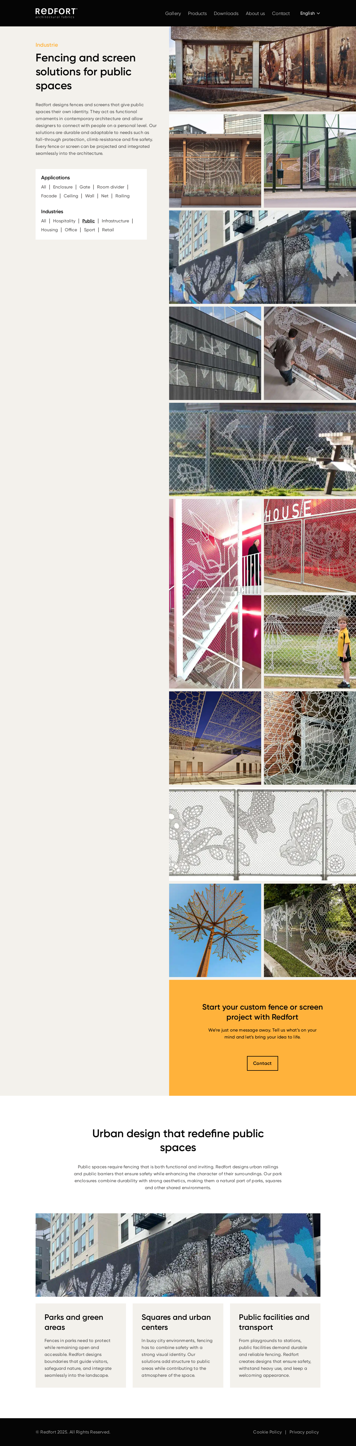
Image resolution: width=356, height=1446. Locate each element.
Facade (49, 195)
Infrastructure (115, 220)
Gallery (173, 13)
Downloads (226, 13)
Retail (108, 229)
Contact (281, 13)
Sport (89, 229)
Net (104, 195)
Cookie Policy (267, 1432)
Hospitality (64, 220)
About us (255, 13)
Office (71, 229)
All (43, 187)
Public (88, 220)
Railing (122, 195)
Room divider (110, 187)
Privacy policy (304, 1432)
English (307, 13)
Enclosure (63, 187)
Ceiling (71, 195)
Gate (85, 187)
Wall (89, 195)
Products (197, 13)
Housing (49, 229)
